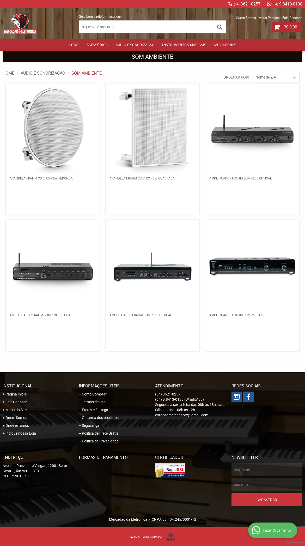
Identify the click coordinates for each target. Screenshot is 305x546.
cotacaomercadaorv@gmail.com (181, 414)
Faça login (115, 16)
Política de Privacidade (100, 441)
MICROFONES (225, 45)
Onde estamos (17, 425)
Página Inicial (16, 394)
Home (74, 45)
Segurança (90, 425)
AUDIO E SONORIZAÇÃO (135, 45)
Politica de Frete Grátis (100, 433)
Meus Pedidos (269, 17)
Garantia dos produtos (100, 417)
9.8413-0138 (287, 4)
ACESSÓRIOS (97, 45)
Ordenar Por (235, 77)
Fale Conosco (292, 17)
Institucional (17, 386)
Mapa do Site (16, 409)
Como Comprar (94, 394)
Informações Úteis (99, 386)
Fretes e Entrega (95, 409)
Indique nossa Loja (20, 433)
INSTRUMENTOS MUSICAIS (184, 45)
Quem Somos (246, 17)
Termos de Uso (94, 401)
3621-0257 (247, 4)
